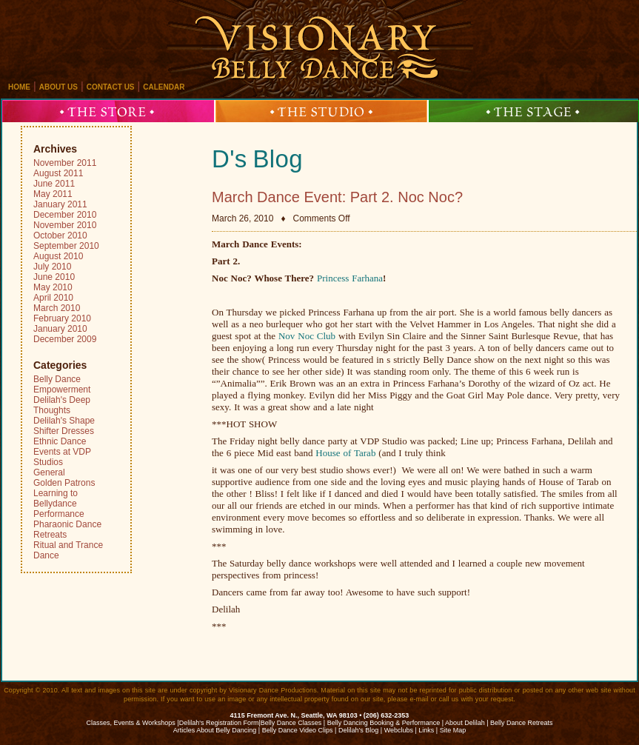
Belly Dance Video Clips (297, 730)
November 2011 (64, 163)
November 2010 (64, 225)
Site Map (453, 730)
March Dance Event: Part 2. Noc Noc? (337, 197)
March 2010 (56, 308)
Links (426, 730)
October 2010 (60, 235)
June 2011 (54, 183)
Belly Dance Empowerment (61, 384)
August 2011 (58, 173)
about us (58, 87)
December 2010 (64, 215)
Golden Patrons (64, 483)
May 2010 (53, 287)
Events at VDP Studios (62, 457)
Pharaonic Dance (67, 524)
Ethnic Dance (59, 441)
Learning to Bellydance (55, 498)
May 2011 (53, 194)
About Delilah (465, 722)
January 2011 (60, 204)
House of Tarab (345, 452)
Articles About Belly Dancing (215, 730)
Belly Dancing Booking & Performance (384, 722)
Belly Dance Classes (291, 722)
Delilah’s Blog (358, 730)
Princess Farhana (350, 278)
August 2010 (58, 256)
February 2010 (62, 318)
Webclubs (398, 730)
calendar (163, 87)
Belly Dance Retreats (521, 722)
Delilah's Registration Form (219, 722)
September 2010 (66, 246)
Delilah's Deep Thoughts (61, 405)
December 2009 (64, 339)
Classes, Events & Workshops (130, 722)
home (19, 87)
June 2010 (54, 277)
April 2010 (53, 298)
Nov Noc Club (308, 335)
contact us (111, 87)
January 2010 (60, 329)
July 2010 (52, 266)
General (49, 472)
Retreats (50, 534)
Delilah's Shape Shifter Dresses (64, 425)
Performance (58, 514)
